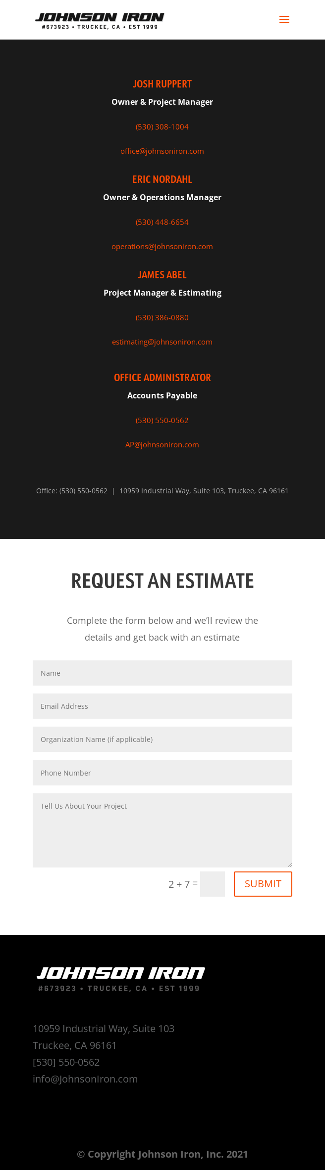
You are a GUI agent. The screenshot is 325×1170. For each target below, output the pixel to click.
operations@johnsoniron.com (162, 246)
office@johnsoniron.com (162, 151)
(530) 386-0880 (162, 317)
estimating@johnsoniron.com (162, 342)
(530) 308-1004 (162, 126)
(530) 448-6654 (162, 222)
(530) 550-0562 (162, 420)
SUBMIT (263, 883)
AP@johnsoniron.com (162, 444)
